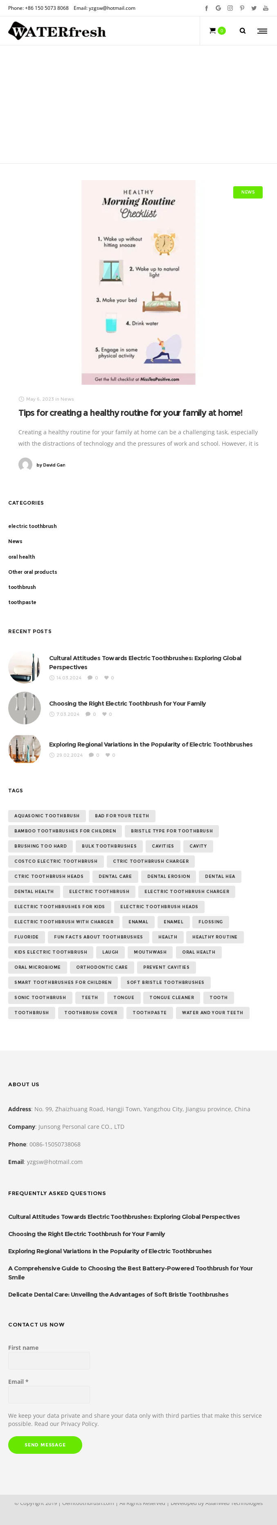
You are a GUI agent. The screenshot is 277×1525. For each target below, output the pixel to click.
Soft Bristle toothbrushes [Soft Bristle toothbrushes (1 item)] (166, 982)
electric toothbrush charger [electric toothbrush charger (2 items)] (186, 891)
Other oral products (32, 572)
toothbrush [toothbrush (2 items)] (31, 1012)
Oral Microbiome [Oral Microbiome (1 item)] (37, 967)
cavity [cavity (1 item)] (198, 846)
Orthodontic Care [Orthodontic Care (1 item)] (102, 967)
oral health (21, 557)
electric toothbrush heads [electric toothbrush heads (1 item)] (159, 906)
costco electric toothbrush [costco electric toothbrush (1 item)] (56, 861)
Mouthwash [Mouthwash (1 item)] (150, 952)
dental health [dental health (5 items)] (34, 891)
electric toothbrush (32, 526)
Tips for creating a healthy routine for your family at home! (130, 413)
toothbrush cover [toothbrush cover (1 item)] (90, 1012)
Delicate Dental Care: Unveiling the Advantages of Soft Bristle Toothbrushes (118, 1294)
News (15, 541)
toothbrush (22, 587)
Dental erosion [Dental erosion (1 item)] (168, 876)
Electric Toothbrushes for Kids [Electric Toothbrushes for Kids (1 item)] (59, 906)
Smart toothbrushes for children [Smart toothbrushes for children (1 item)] (63, 982)
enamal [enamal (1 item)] (138, 922)
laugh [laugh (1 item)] (110, 952)
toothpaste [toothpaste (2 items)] (150, 1012)
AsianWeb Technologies (234, 1503)
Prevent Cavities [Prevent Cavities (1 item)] (166, 967)
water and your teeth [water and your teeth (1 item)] (212, 1012)
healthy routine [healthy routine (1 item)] (215, 937)
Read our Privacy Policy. (66, 1424)
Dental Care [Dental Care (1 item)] (115, 876)
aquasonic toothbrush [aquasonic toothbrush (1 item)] (47, 816)
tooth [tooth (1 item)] (218, 997)
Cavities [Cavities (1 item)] (163, 846)
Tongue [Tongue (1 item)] (124, 997)
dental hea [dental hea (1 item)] (220, 876)
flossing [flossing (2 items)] (210, 922)
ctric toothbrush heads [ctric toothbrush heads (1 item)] (48, 876)
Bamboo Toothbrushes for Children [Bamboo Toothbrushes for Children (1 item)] (65, 831)
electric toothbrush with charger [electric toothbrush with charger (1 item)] (63, 922)
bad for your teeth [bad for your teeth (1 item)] (122, 816)
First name (23, 1347)
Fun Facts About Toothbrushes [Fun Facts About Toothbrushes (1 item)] (98, 937)
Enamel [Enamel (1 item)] (174, 922)
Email (18, 1381)
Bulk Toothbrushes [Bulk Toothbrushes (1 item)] (109, 846)
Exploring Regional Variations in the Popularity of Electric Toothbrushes (151, 744)
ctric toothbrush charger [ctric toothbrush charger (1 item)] (151, 861)
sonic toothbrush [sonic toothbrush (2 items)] (40, 997)
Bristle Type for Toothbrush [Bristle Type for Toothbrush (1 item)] (172, 831)
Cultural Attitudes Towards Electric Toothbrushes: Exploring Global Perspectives (124, 1216)
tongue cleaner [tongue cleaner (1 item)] (171, 997)
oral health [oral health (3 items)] (199, 952)
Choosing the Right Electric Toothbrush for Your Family (127, 703)
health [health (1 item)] (168, 937)
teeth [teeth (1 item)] (89, 997)
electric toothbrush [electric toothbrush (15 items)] (99, 891)
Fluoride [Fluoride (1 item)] (26, 937)
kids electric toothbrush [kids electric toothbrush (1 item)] (50, 952)
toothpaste (22, 602)
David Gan (50, 465)
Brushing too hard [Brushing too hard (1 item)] (40, 846)
